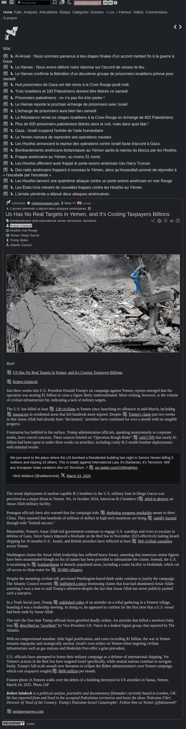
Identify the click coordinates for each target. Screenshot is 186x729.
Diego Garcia (30, 235)
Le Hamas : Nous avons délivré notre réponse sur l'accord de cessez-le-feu (76, 67)
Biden (24, 240)
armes (61, 221)
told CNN (147, 437)
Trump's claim (140, 414)
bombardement (20, 221)
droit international (44, 221)
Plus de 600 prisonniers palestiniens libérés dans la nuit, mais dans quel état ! (78, 124)
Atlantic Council (20, 245)
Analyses (31, 12)
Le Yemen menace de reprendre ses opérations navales (60, 137)
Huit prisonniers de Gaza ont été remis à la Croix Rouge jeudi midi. (69, 85)
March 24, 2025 (79, 476)
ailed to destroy (157, 499)
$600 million (68, 671)
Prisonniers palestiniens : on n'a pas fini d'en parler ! (56, 98)
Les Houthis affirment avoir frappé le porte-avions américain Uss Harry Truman (79, 163)
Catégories (80, 12)
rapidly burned (165, 518)
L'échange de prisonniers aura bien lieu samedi (52, 111)
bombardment (48, 564)
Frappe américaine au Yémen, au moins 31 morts (54, 157)
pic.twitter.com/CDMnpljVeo (116, 468)
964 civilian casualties (155, 541)
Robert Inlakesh (21, 225)
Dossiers (97, 12)
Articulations (48, 12)
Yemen (15, 235)
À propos (10, 18)
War (7, 48)
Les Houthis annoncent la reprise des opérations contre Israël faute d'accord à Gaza (84, 144)
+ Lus (110, 12)
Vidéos (138, 12)
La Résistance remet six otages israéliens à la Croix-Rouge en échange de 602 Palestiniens (91, 117)
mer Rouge (29, 230)
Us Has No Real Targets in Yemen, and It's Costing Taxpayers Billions (88, 214)
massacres (21, 414)
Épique (65, 12)
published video (71, 602)
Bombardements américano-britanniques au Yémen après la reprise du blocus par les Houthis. (93, 150)
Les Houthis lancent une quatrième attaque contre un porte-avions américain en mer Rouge (90, 181)
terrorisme (74, 221)
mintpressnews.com (45, 203)
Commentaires (156, 12)
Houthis (15, 230)
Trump (14, 240)
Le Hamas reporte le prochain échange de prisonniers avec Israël (68, 104)
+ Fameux (123, 12)
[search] (33, 2)
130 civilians (65, 409)
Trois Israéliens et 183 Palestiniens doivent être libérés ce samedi (68, 91)
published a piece (73, 584)
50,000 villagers (69, 570)
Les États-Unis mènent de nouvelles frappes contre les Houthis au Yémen (75, 187)
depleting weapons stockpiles (129, 513)
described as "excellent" (38, 625)
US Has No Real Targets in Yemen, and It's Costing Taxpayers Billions (68, 372)
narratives (89, 221)
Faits (18, 12)
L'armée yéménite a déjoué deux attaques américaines (59, 194)
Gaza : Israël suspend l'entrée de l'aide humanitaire (56, 131)
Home (7, 12)
